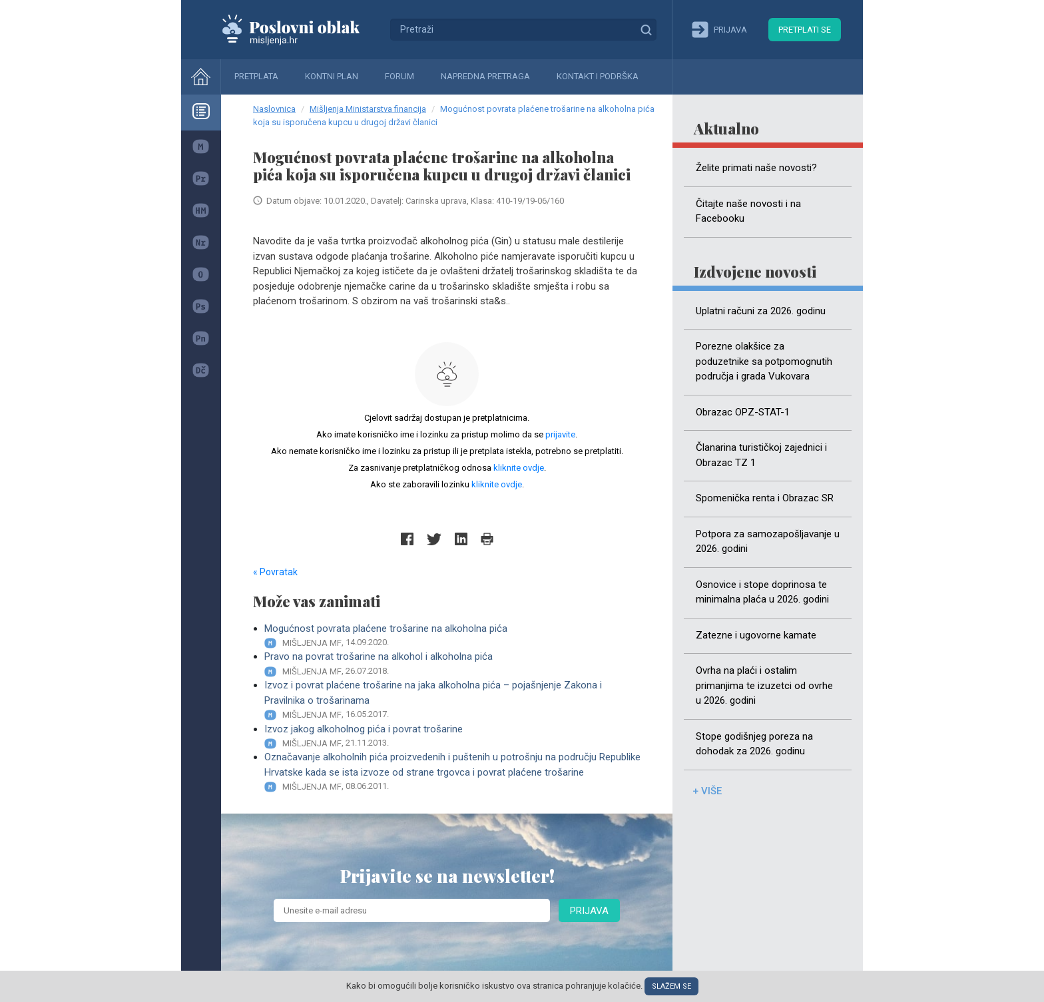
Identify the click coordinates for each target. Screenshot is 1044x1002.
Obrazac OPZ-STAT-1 (743, 412)
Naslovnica (274, 109)
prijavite (560, 434)
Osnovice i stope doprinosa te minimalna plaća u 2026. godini (762, 592)
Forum (399, 76)
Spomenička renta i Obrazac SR (765, 498)
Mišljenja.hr (301, 29)
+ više (707, 791)
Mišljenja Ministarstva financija (368, 109)
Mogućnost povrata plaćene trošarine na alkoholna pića (452, 636)
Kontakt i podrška (598, 76)
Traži (645, 29)
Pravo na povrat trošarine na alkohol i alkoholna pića (452, 664)
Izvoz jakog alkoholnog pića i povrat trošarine (452, 736)
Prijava (589, 911)
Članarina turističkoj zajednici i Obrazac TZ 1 (761, 455)
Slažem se (671, 986)
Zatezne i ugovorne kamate (756, 635)
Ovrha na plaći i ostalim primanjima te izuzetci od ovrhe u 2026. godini (764, 685)
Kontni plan (331, 76)
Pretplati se (804, 30)
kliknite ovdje (518, 468)
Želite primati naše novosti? (756, 168)
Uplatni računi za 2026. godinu (761, 311)
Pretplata (256, 76)
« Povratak (275, 572)
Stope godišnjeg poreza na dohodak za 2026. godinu (754, 744)
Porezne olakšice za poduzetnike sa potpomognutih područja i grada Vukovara (764, 361)
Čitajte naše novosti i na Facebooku (748, 211)
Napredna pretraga (485, 76)
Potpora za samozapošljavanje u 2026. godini (768, 541)
